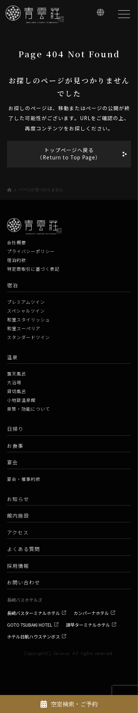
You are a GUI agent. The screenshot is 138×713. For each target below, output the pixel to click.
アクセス (18, 532)
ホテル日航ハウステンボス (33, 636)
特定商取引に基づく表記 (33, 269)
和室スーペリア (23, 328)
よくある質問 (23, 548)
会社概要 (16, 242)
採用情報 (18, 565)
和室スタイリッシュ (28, 319)
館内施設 (18, 515)
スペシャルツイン (26, 310)
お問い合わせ (23, 582)
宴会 (12, 462)
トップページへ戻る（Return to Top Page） (69, 153)
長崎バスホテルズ (24, 600)
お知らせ (18, 499)
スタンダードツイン (28, 337)
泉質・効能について (28, 409)
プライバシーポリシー (31, 251)
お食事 (15, 445)
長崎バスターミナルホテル (33, 613)
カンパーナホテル (91, 613)
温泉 (12, 357)
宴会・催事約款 (23, 479)
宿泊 (12, 285)
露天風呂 (16, 373)
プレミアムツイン (26, 302)
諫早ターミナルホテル (88, 625)
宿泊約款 (16, 260)
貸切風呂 (16, 391)
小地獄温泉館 (21, 400)
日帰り (15, 428)
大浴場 (14, 382)
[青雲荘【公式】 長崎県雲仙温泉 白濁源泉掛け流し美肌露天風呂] (35, 14)
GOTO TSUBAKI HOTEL (29, 625)
